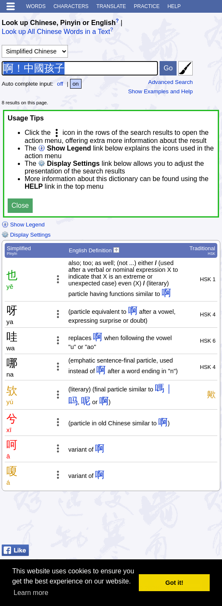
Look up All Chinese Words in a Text (56, 32)
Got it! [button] (174, 582)
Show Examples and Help (160, 91)
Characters (71, 6)
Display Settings (26, 235)
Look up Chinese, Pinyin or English (58, 22)
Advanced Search (170, 82)
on (76, 84)
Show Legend (23, 224)
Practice (147, 6)
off (60, 84)
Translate (111, 6)
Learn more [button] (31, 592)
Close (20, 205)
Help (173, 6)
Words (35, 6)
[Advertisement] (152, 520)
